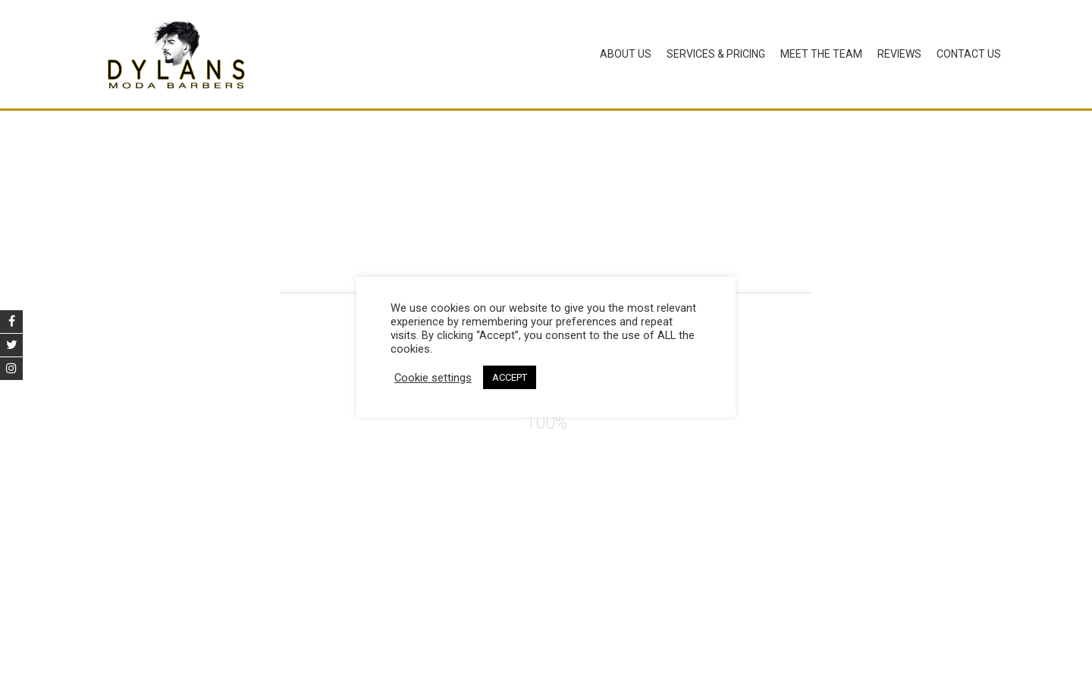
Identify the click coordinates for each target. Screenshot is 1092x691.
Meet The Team (821, 54)
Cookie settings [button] (433, 378)
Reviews (899, 54)
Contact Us (969, 54)
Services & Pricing (716, 54)
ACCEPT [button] (509, 377)
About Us (625, 54)
